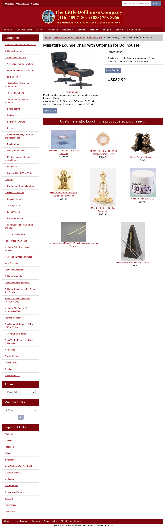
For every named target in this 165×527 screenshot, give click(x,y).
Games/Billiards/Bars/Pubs (18, 173)
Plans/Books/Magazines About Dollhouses (19, 342)
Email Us (81, 30)
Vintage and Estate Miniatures (18, 257)
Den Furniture (12, 144)
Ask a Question (113, 70)
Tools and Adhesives (14, 318)
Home (9, 3)
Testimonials (52, 30)
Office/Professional (15, 151)
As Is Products (11, 263)
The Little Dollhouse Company (80, 525)
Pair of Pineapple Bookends (142, 157)
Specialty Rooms (14, 199)
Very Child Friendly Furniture (19, 64)
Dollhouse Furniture (62, 37)
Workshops (67, 30)
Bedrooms (11, 115)
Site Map (9, 498)
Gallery (39, 30)
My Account (10, 479)
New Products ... (12, 375)
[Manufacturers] (20, 410)
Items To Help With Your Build (129, 30)
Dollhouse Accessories (15, 270)
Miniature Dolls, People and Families (17, 249)
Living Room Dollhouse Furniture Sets (17, 85)
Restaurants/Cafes (14, 218)
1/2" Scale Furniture (15, 234)
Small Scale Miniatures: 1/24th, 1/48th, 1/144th (19, 326)
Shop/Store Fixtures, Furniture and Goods (20, 226)
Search (156, 3)
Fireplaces (11, 167)
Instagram (106, 30)
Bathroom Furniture (15, 122)
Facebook (93, 30)
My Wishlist (22, 3)
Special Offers (11, 362)
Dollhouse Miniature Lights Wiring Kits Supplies (20, 290)
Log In (35, 3)
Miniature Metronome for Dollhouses (133, 262)
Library (9, 179)
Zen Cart (110, 525)
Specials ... (10, 369)
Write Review (50, 110)
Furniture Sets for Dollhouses (19, 70)
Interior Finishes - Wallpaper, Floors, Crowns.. (17, 300)
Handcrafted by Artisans (16, 241)
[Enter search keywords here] (136, 3)
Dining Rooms (12, 109)
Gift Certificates (12, 356)
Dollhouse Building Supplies (17, 282)
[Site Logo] (82, 17)
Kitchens (10, 128)
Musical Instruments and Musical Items (17, 159)
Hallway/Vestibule (14, 192)
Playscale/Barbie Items (15, 334)
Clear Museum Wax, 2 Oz (142, 199)
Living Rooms (78, 37)
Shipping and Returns (14, 492)
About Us (8, 30)
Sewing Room (12, 205)
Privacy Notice (11, 485)
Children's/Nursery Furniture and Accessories (19, 136)
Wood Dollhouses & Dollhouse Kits (20, 44)
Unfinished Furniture (15, 57)
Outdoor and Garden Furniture (19, 186)
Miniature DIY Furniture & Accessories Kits (16, 310)
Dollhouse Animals (13, 276)
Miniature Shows (24, 30)
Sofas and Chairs (94, 37)
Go (20, 417)
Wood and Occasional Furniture (16, 101)
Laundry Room (12, 212)
